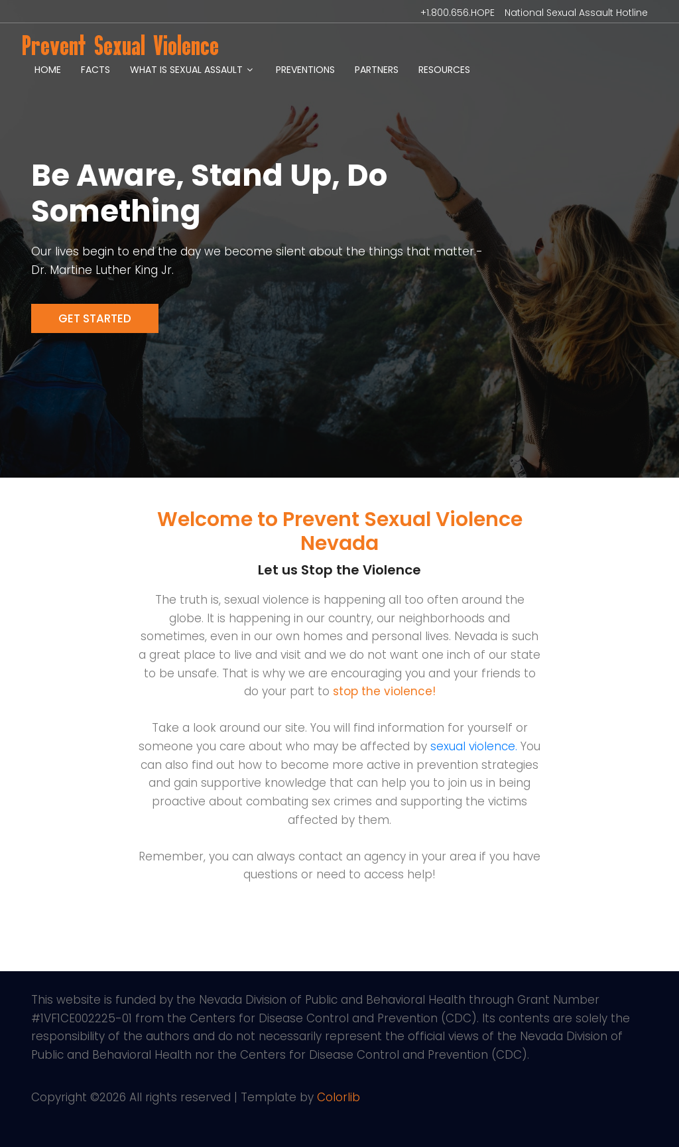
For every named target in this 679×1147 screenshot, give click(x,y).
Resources (444, 69)
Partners (377, 69)
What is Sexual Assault (186, 69)
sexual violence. (473, 746)
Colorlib (338, 1097)
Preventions (305, 69)
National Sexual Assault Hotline (576, 12)
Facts (95, 69)
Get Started (94, 318)
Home (47, 69)
